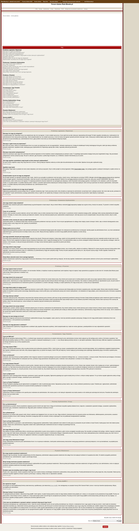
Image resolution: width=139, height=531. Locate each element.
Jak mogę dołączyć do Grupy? (11, 105)
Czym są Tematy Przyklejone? (11, 96)
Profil (62, 9)
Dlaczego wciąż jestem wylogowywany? (13, 54)
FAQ (36, 9)
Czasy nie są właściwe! (9, 65)
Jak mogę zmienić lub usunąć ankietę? (13, 82)
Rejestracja (57, 9)
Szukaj (40, 9)
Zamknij (105, 526)
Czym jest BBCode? (8, 89)
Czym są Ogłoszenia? (8, 94)
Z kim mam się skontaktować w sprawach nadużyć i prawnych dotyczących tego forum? (25, 121)
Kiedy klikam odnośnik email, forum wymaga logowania (17, 72)
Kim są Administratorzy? (9, 101)
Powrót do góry (7, 140)
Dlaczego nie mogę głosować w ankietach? (14, 84)
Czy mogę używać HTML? (10, 90)
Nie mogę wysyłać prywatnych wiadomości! (14, 111)
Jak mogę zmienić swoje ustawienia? (12, 64)
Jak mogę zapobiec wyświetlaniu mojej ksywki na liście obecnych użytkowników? (23, 55)
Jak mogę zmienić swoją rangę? (11, 70)
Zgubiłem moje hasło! (8, 56)
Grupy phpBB (54, 485)
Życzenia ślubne (54, 1)
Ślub (2, 1)
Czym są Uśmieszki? (8, 92)
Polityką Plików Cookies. (68, 526)
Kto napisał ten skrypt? (9, 118)
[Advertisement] (62, 31)
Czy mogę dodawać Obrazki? (10, 93)
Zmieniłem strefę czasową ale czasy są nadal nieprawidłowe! (18, 66)
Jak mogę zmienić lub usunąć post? (12, 78)
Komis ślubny (37, 1)
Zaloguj (85, 9)
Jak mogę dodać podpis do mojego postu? (14, 79)
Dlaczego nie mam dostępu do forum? (13, 83)
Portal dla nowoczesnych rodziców (71, 1)
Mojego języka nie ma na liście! (11, 68)
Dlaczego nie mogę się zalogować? (12, 51)
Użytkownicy (46, 9)
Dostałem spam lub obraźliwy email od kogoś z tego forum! (18, 114)
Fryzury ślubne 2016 (27, 1)
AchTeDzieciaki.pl (88, 1)
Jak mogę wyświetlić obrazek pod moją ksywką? (15, 69)
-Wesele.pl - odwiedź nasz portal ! (11, 1)
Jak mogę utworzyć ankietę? (10, 80)
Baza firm (45, 1)
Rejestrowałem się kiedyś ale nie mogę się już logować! (17, 59)
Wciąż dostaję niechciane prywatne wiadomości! (15, 113)
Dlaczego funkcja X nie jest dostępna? (13, 120)
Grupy (51, 9)
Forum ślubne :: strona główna (10, 15)
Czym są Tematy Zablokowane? (11, 97)
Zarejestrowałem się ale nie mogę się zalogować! (15, 58)
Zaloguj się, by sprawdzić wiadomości (74, 9)
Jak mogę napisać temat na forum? (12, 76)
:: (60, 1)
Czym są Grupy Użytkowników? (11, 104)
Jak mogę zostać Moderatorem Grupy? (13, 107)
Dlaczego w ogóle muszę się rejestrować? (14, 52)
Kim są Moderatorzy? (8, 103)
